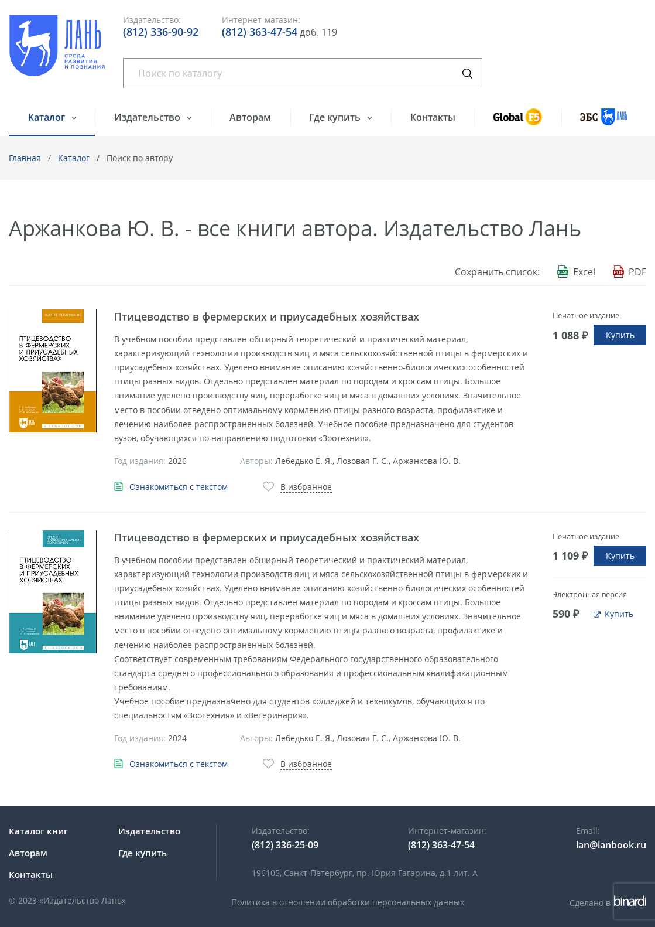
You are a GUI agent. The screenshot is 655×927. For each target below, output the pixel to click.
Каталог (47, 117)
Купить (620, 334)
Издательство (148, 117)
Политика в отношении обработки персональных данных (347, 902)
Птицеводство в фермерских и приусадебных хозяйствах (266, 316)
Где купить (336, 117)
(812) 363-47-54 (259, 32)
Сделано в (608, 902)
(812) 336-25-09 (285, 845)
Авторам (250, 117)
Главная (25, 157)
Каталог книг (38, 831)
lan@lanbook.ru (611, 845)
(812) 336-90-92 (160, 32)
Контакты (432, 117)
